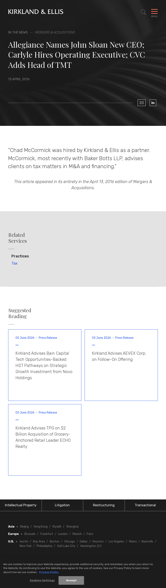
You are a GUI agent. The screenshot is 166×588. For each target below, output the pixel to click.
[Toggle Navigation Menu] (154, 12)
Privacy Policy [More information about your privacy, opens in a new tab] (49, 572)
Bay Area (39, 541)
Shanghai (72, 526)
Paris (90, 534)
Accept (71, 580)
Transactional (145, 505)
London (63, 534)
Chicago (69, 541)
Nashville (147, 541)
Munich (77, 534)
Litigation (62, 505)
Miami (133, 541)
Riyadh (56, 526)
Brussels (29, 534)
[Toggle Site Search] (144, 12)
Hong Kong (41, 526)
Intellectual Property (21, 505)
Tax (14, 263)
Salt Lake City (66, 546)
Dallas (83, 541)
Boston (54, 541)
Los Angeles (116, 541)
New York (26, 546)
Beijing (24, 526)
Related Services (17, 238)
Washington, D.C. (91, 546)
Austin (24, 541)
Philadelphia (44, 546)
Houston (98, 541)
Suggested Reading (19, 313)
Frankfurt (46, 534)
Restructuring (104, 505)
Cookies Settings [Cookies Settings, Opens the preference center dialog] (42, 580)
